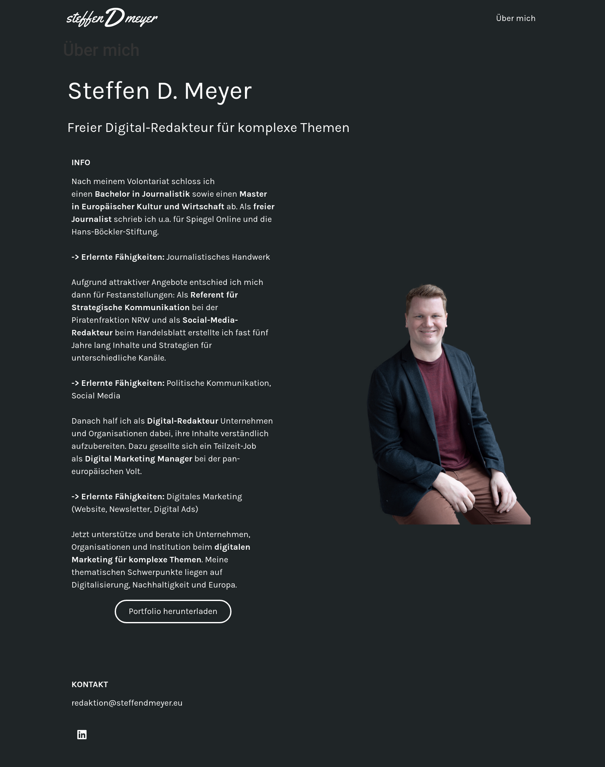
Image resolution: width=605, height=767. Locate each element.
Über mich (516, 18)
